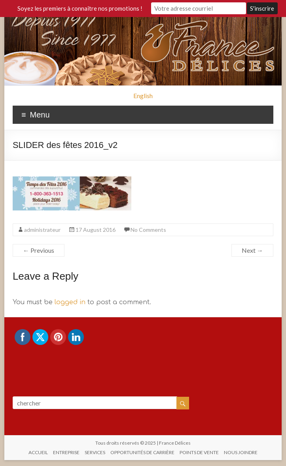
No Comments (148, 229)
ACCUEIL (38, 452)
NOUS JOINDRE (241, 452)
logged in (70, 302)
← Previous (38, 250)
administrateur (42, 229)
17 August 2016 (96, 229)
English (143, 95)
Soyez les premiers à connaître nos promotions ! (79, 8)
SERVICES (95, 452)
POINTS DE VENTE (199, 452)
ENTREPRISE (66, 452)
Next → (252, 250)
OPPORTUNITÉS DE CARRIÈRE (142, 452)
